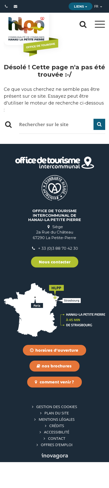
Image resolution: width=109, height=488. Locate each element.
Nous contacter (54, 262)
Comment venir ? (54, 382)
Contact (56, 438)
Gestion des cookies (56, 406)
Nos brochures (54, 366)
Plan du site (56, 412)
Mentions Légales (57, 419)
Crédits (56, 425)
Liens (80, 6)
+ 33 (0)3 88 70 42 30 (58, 248)
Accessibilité (56, 431)
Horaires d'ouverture (54, 350)
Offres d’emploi (57, 444)
